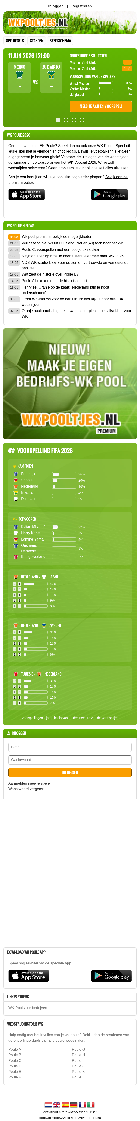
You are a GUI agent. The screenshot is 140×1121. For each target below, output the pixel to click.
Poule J (78, 1066)
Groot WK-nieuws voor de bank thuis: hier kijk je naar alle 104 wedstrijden (72, 302)
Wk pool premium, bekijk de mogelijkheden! (57, 237)
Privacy (79, 1118)
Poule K (78, 1072)
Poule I (78, 1061)
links (97, 1118)
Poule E (14, 1072)
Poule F (14, 1077)
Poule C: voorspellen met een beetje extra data (60, 250)
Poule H (78, 1055)
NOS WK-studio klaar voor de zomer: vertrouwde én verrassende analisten (75, 265)
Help (89, 1118)
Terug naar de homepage (70, 22)
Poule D (15, 1066)
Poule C (15, 1061)
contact (45, 1118)
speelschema (60, 40)
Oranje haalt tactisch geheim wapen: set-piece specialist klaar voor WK (76, 313)
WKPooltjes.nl (78, 1112)
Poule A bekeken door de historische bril (55, 281)
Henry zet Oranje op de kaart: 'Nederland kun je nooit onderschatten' (65, 290)
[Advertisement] (38, 873)
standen (36, 40)
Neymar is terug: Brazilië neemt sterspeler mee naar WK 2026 (73, 256)
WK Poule (105, 146)
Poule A (14, 1049)
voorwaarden (62, 1118)
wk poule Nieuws (20, 226)
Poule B (14, 1055)
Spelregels (15, 40)
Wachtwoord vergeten (26, 789)
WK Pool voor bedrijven (27, 1008)
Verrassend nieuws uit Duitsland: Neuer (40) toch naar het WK (73, 243)
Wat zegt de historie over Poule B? (50, 274)
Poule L (78, 1077)
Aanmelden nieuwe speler (29, 783)
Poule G (78, 1049)
